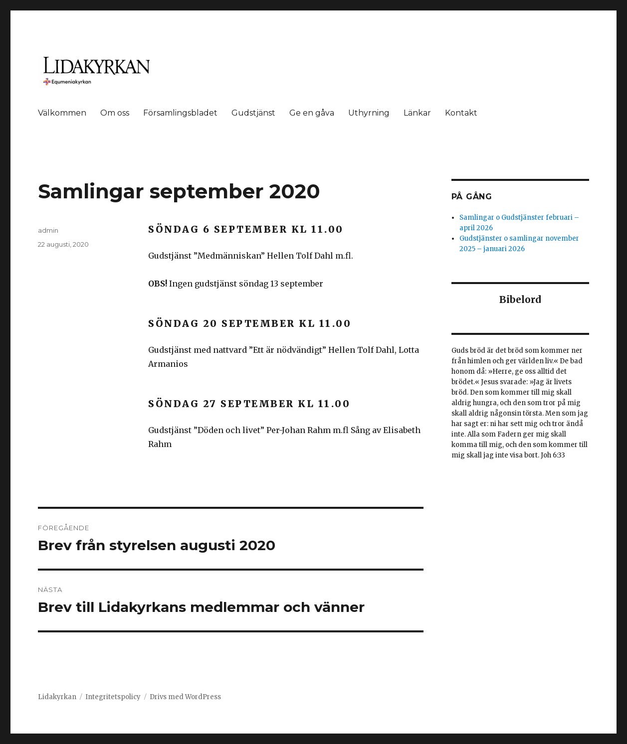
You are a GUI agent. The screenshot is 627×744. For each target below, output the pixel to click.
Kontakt (461, 113)
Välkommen (62, 113)
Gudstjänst (253, 113)
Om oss (114, 113)
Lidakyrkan (57, 697)
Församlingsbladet (180, 113)
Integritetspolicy (113, 697)
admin (48, 230)
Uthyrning (369, 113)
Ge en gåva (311, 113)
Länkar (417, 113)
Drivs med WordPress (185, 697)
